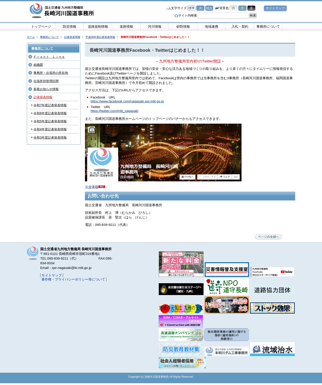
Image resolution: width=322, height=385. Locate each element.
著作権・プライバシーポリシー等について (73, 279)
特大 (209, 8)
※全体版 (95, 187)
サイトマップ (275, 8)
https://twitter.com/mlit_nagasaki (114, 111)
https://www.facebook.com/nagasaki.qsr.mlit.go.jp (127, 101)
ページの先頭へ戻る (268, 236)
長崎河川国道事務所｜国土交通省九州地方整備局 (62, 11)
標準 (191, 8)
